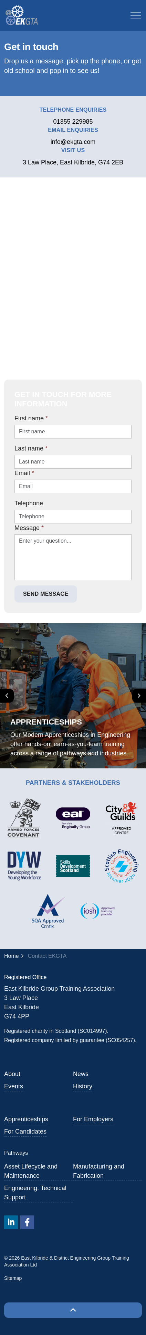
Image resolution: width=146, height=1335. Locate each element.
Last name (31, 448)
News (80, 1074)
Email (24, 473)
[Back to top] (73, 1310)
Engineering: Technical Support (35, 1193)
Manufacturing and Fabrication (98, 1171)
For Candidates (25, 1131)
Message (29, 527)
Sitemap (13, 1278)
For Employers (93, 1119)
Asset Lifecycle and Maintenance (31, 1171)
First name (31, 418)
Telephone (28, 503)
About (12, 1074)
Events (13, 1086)
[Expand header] (135, 15)
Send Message (46, 594)
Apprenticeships (26, 1119)
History (82, 1086)
